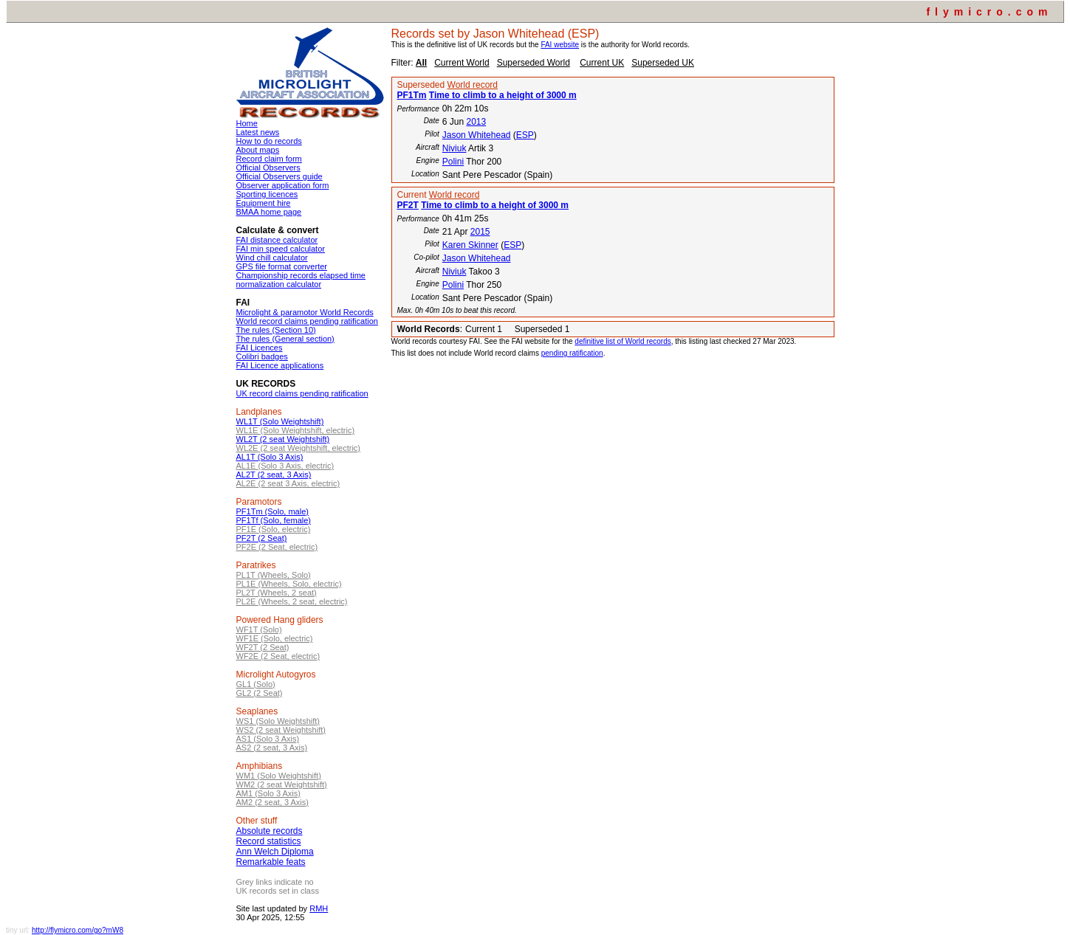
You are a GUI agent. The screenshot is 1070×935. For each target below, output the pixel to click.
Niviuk (454, 148)
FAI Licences (259, 347)
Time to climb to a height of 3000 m (503, 95)
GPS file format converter (282, 266)
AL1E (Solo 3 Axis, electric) (285, 465)
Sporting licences (267, 194)
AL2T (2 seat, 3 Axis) (274, 474)
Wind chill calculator (272, 257)
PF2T (408, 205)
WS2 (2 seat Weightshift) (281, 729)
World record (472, 85)
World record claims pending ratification (307, 321)
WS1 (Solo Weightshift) (278, 721)
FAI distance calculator (277, 239)
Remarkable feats (271, 862)
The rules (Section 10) (276, 329)
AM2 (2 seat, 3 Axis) (272, 802)
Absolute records (269, 831)
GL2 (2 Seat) (259, 693)
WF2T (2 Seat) (262, 647)
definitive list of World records (623, 341)
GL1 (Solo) (255, 684)
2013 (476, 122)
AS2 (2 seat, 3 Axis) (272, 747)
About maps (258, 149)
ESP (525, 135)
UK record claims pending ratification (302, 393)
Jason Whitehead (476, 135)
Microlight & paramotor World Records (305, 312)
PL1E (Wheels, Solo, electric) (289, 583)
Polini (453, 161)
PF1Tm (412, 95)
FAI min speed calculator (280, 248)
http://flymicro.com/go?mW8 (77, 930)
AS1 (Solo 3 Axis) (268, 738)
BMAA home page (269, 211)
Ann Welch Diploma (275, 851)
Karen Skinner (470, 245)
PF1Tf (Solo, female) (273, 520)
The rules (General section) (285, 338)
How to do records (269, 141)
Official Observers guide (279, 176)
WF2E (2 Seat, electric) (278, 656)
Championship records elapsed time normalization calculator (301, 280)
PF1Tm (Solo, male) (272, 511)
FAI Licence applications (280, 365)
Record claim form (269, 158)
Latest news (258, 132)
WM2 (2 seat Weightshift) (281, 784)
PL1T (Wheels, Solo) (273, 574)
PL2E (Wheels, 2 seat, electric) (292, 601)
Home (247, 123)
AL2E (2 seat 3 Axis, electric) (288, 483)
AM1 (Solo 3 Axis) (268, 793)
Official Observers (268, 167)
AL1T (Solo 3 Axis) (269, 456)
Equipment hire (263, 203)
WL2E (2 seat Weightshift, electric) (298, 448)
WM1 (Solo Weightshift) (278, 775)
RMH (318, 908)
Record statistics (268, 841)
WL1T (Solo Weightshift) (280, 421)
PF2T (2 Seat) (261, 538)
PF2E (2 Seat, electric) (277, 546)
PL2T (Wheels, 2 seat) (276, 592)
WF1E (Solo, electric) (274, 638)
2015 (480, 232)
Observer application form (282, 185)
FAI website (560, 45)
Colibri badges (262, 356)
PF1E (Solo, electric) (273, 529)
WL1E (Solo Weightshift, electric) (295, 430)
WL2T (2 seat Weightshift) (283, 439)
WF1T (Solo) (259, 629)
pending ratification (572, 353)
